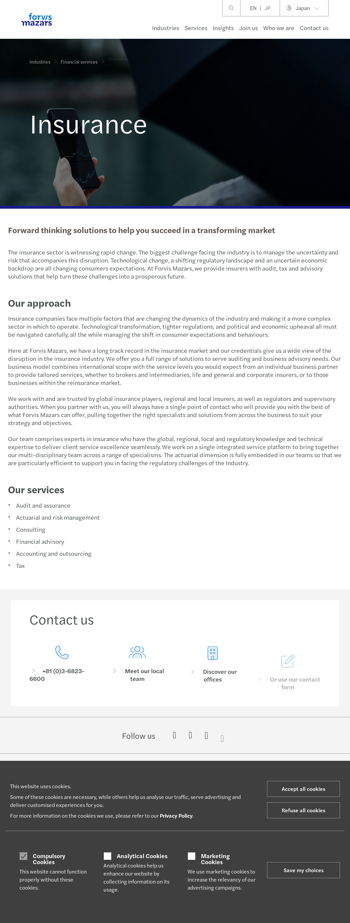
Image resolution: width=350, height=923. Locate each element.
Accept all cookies (303, 789)
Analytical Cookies (142, 856)
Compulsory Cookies (49, 858)
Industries (165, 27)
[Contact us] (62, 664)
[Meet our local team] (137, 672)
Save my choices (304, 870)
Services (196, 27)
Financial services (79, 58)
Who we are (278, 27)
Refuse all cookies (303, 810)
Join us (248, 27)
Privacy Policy (176, 815)
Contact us (314, 27)
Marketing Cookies (215, 858)
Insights (223, 27)
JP (267, 8)
